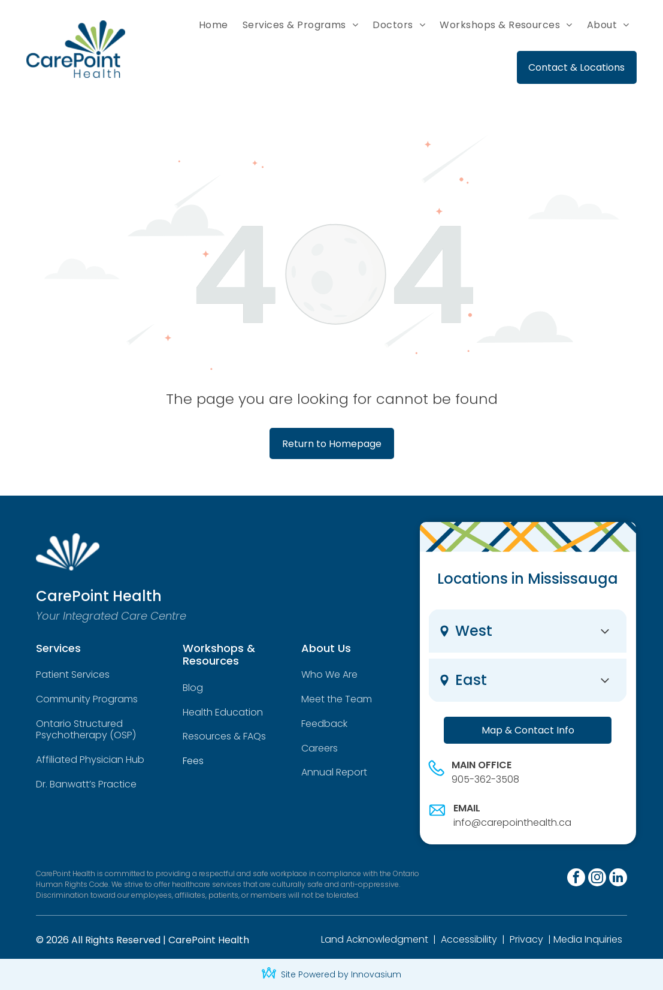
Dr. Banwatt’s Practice (86, 784)
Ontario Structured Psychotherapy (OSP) (86, 729)
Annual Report (334, 772)
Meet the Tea (332, 699)
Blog (193, 688)
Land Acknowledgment (374, 939)
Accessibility (469, 939)
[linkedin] (618, 878)
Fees (193, 761)
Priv (517, 939)
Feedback (324, 724)
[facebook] (576, 878)
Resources (207, 736)
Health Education (223, 712)
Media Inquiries (587, 939)
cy (537, 939)
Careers (319, 748)
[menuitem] (213, 25)
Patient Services (73, 674)
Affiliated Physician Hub (90, 759)
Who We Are (329, 674)
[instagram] (597, 878)
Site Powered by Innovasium (341, 974)
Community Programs (87, 699)
